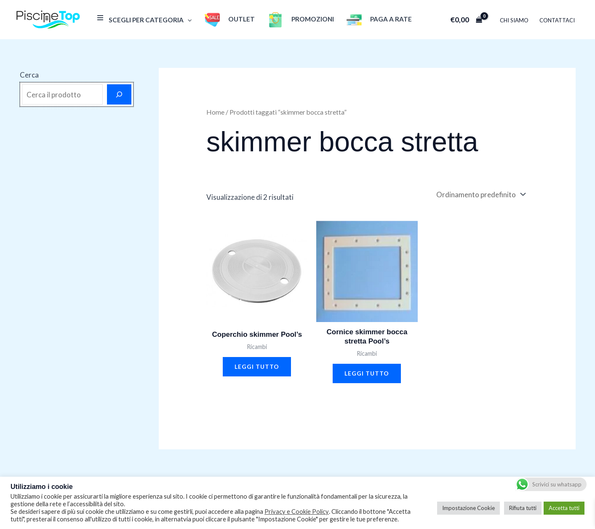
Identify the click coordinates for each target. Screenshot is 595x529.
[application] (188, 20)
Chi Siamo (514, 20)
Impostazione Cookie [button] (468, 508)
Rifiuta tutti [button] (522, 508)
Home (215, 112)
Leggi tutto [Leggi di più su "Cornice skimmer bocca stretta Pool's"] (366, 373)
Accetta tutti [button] (564, 508)
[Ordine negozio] (480, 194)
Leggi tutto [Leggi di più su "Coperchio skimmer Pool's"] (257, 366)
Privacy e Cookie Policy (296, 511)
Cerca (29, 74)
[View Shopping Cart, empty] (466, 19)
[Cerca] (119, 94)
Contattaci (557, 20)
